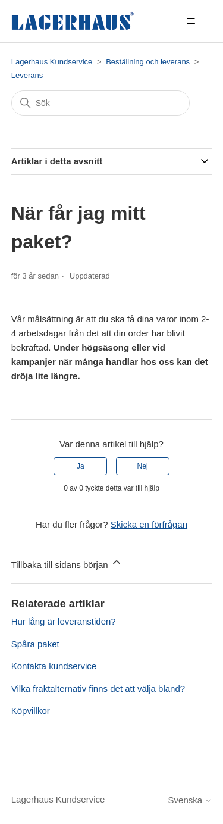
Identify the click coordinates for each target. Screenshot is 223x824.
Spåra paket (35, 644)
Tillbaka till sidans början (67, 563)
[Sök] (100, 103)
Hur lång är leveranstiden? (63, 621)
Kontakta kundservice (53, 666)
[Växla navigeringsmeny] (190, 21)
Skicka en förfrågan (149, 524)
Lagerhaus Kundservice (52, 61)
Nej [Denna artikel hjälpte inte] (142, 466)
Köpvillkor (30, 711)
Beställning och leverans (148, 61)
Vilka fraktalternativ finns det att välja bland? (98, 688)
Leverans (27, 75)
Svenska (190, 800)
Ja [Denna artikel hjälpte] (80, 466)
